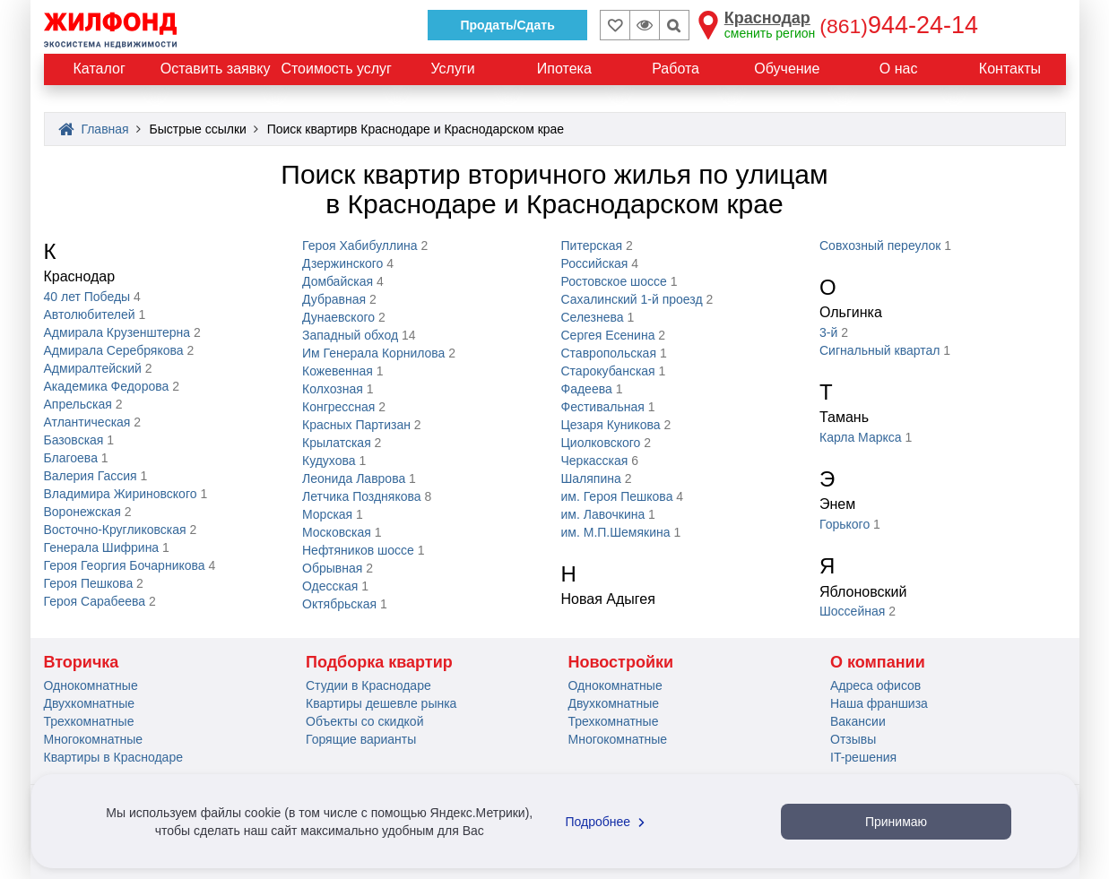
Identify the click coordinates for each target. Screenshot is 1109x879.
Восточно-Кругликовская (115, 529)
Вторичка (81, 662)
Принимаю (896, 821)
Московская (336, 532)
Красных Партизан (356, 425)
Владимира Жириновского (120, 494)
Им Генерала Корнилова (373, 353)
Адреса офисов (875, 685)
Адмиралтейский (93, 368)
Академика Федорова (106, 386)
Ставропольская (608, 353)
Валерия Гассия (90, 476)
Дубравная (334, 299)
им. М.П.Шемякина (616, 532)
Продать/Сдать (507, 25)
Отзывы (853, 739)
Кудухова (329, 460)
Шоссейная (852, 611)
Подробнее (608, 821)
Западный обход (350, 335)
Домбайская (337, 281)
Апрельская (78, 404)
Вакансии (858, 721)
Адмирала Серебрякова (114, 350)
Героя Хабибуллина (360, 245)
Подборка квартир (379, 662)
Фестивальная (603, 407)
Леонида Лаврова (353, 478)
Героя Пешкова (89, 583)
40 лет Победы (87, 296)
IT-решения (863, 757)
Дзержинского (342, 263)
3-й (828, 332)
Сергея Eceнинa (608, 335)
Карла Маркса (860, 437)
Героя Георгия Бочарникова (124, 565)
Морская (327, 514)
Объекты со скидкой (364, 721)
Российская (594, 263)
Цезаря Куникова (611, 425)
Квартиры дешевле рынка (381, 703)
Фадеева (586, 389)
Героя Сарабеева (95, 601)
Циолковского (601, 442)
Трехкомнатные (89, 721)
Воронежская (82, 511)
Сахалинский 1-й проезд (632, 299)
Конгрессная (338, 407)
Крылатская (336, 442)
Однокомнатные (91, 685)
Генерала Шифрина (102, 547)
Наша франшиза (879, 703)
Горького (844, 524)
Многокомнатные (93, 739)
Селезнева (592, 317)
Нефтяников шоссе (358, 550)
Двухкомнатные (89, 703)
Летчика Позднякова (361, 496)
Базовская (74, 440)
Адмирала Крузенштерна (117, 332)
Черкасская (594, 460)
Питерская (592, 245)
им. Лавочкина (603, 514)
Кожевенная (337, 371)
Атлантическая (87, 422)
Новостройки (621, 662)
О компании (877, 662)
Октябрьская (339, 604)
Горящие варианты (361, 739)
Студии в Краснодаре (368, 685)
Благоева (71, 458)
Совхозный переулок (879, 245)
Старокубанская (608, 371)
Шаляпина (591, 478)
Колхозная (332, 389)
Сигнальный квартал (879, 350)
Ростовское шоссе (614, 281)
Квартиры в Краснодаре (113, 757)
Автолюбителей (89, 314)
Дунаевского (338, 317)
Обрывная (332, 568)
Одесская (330, 586)
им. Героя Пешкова (617, 496)
